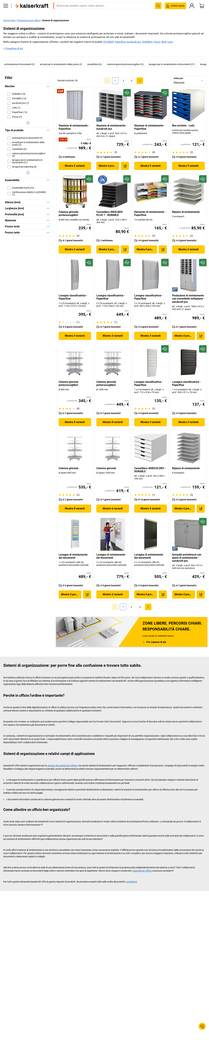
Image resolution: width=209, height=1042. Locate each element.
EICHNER (108, 41)
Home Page (9, 20)
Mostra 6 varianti (113, 508)
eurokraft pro (134, 41)
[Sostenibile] (127, 92)
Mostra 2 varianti (75, 165)
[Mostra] (48, 202)
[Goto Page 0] (107, 80)
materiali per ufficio (142, 870)
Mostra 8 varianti (75, 422)
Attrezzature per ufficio (28, 20)
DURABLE (147, 41)
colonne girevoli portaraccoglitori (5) (125, 64)
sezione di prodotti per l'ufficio (62, 765)
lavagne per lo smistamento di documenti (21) (172, 64)
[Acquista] (125, 166)
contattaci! (131, 881)
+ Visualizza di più (13, 48)
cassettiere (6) (94, 64)
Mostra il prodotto (109, 165)
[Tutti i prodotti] (5, 10)
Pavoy (157, 41)
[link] (123, 80)
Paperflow (120, 41)
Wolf (163, 41)
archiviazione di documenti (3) (19, 64)
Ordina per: (178, 78)
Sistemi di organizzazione (55, 20)
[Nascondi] (48, 86)
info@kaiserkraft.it (145, 2)
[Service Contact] (202, 1026)
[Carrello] (202, 11)
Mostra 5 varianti (151, 165)
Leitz (170, 41)
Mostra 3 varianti (75, 335)
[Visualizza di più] (28, 122)
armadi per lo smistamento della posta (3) (61, 64)
